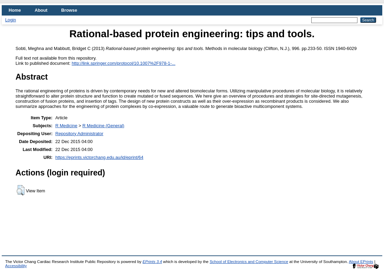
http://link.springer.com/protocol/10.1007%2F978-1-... (123, 63)
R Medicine (66, 125)
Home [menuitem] (15, 10)
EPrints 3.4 (152, 262)
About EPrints (361, 262)
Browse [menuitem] (69, 10)
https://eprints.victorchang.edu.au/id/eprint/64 (99, 157)
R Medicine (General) (103, 125)
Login (10, 19)
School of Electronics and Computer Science (249, 262)
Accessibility (16, 266)
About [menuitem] (41, 10)
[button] (20, 190)
